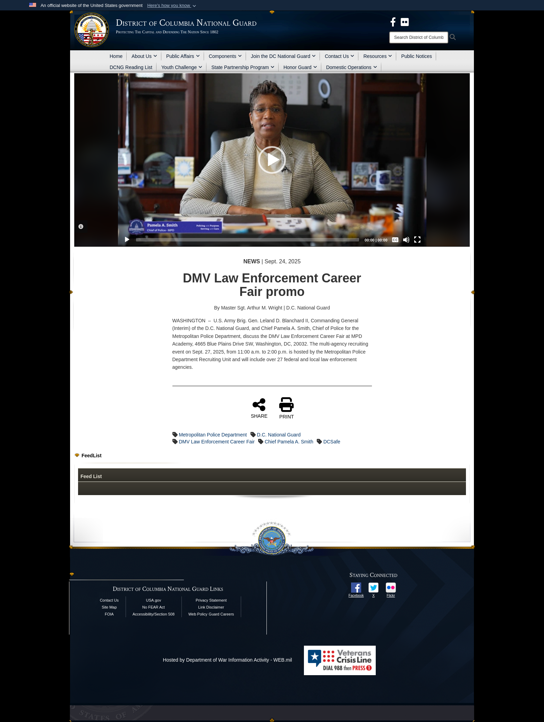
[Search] (418, 37)
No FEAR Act (153, 607)
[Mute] (406, 239)
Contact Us (339, 56)
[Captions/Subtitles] (395, 239)
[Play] (127, 239)
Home (116, 56)
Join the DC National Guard (283, 56)
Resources (377, 56)
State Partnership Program (242, 67)
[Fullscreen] (417, 239)
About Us (144, 56)
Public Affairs (183, 56)
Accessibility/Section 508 (154, 614)
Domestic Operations (351, 67)
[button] (172, 5)
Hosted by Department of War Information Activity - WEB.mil (227, 660)
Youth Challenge (181, 67)
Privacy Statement (211, 600)
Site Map (109, 607)
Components (225, 56)
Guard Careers (221, 614)
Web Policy (197, 614)
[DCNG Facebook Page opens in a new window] (393, 21)
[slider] (247, 239)
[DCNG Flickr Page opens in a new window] (405, 21)
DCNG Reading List (131, 67)
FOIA (109, 614)
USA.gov (153, 600)
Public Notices (416, 56)
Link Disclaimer (211, 607)
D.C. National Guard (278, 435)
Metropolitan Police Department (213, 435)
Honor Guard (300, 67)
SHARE (259, 408)
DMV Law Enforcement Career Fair (217, 441)
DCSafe (331, 441)
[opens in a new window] (356, 587)
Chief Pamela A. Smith (289, 441)
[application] (272, 160)
